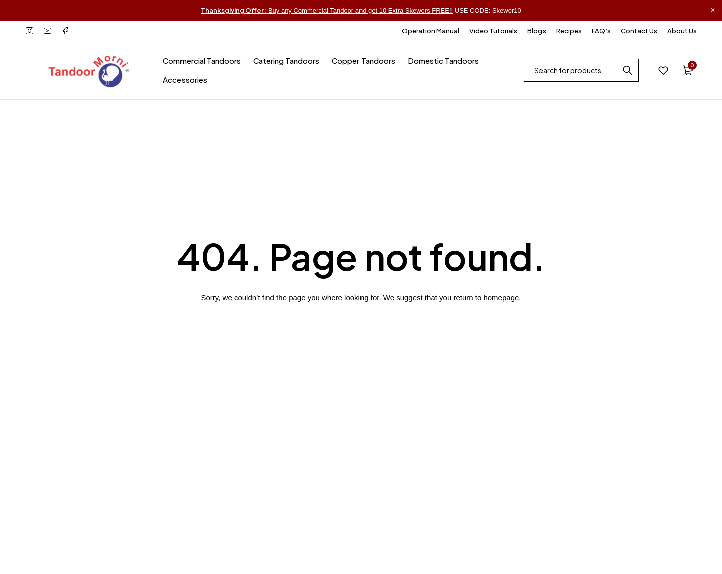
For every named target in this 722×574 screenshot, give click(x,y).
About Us (682, 31)
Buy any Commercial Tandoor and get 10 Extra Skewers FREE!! (327, 10)
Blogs (536, 31)
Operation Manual (430, 31)
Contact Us (639, 31)
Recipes (569, 31)
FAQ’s (601, 31)
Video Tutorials (493, 31)
